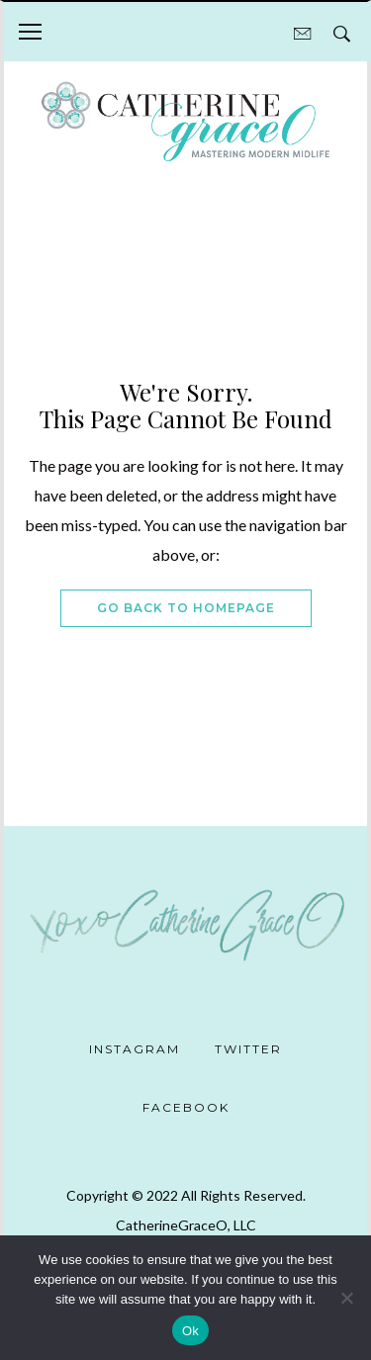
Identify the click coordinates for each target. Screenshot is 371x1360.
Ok (190, 1330)
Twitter (248, 1049)
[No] (346, 1298)
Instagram (134, 1049)
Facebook (186, 1107)
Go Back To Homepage (186, 607)
